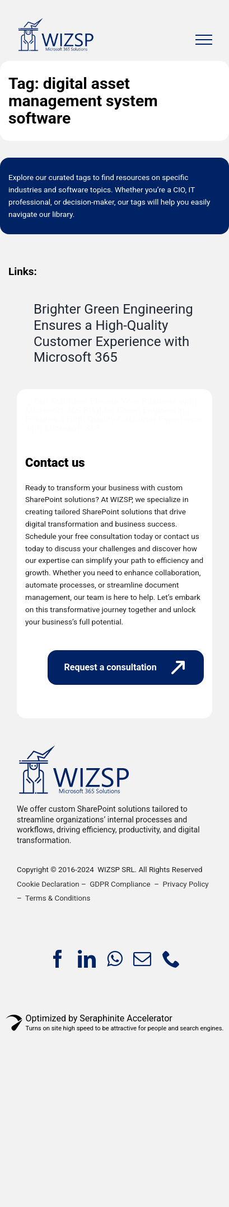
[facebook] (58, 1101)
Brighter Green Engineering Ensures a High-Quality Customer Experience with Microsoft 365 (113, 333)
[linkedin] (87, 1101)
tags (83, 177)
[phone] (171, 1101)
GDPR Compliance (120, 1027)
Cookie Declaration (48, 1027)
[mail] (142, 1101)
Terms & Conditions (57, 1040)
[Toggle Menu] (203, 40)
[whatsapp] (114, 1101)
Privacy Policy (186, 1027)
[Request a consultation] (126, 810)
